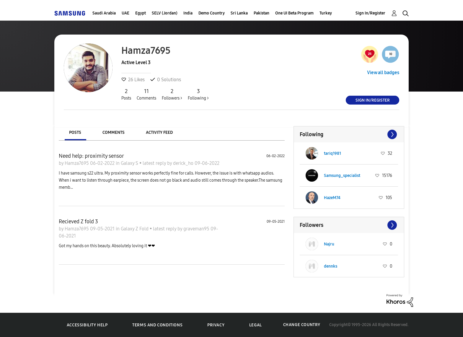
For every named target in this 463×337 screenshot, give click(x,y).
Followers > (172, 94)
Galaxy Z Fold (135, 229)
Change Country (301, 324)
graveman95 (197, 229)
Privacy (215, 325)
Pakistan (261, 13)
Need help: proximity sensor (91, 156)
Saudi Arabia (104, 13)
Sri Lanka (239, 13)
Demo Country (211, 13)
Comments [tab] (113, 132)
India (188, 13)
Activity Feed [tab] (159, 132)
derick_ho (184, 163)
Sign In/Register (370, 13)
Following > (198, 94)
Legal (255, 325)
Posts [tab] (75, 132)
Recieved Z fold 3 (78, 221)
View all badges (383, 72)
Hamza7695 (77, 163)
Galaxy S (130, 163)
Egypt (140, 13)
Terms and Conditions (157, 325)
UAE (125, 13)
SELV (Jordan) (164, 13)
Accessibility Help (87, 325)
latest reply (155, 163)
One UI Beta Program (294, 13)
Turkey (325, 13)
